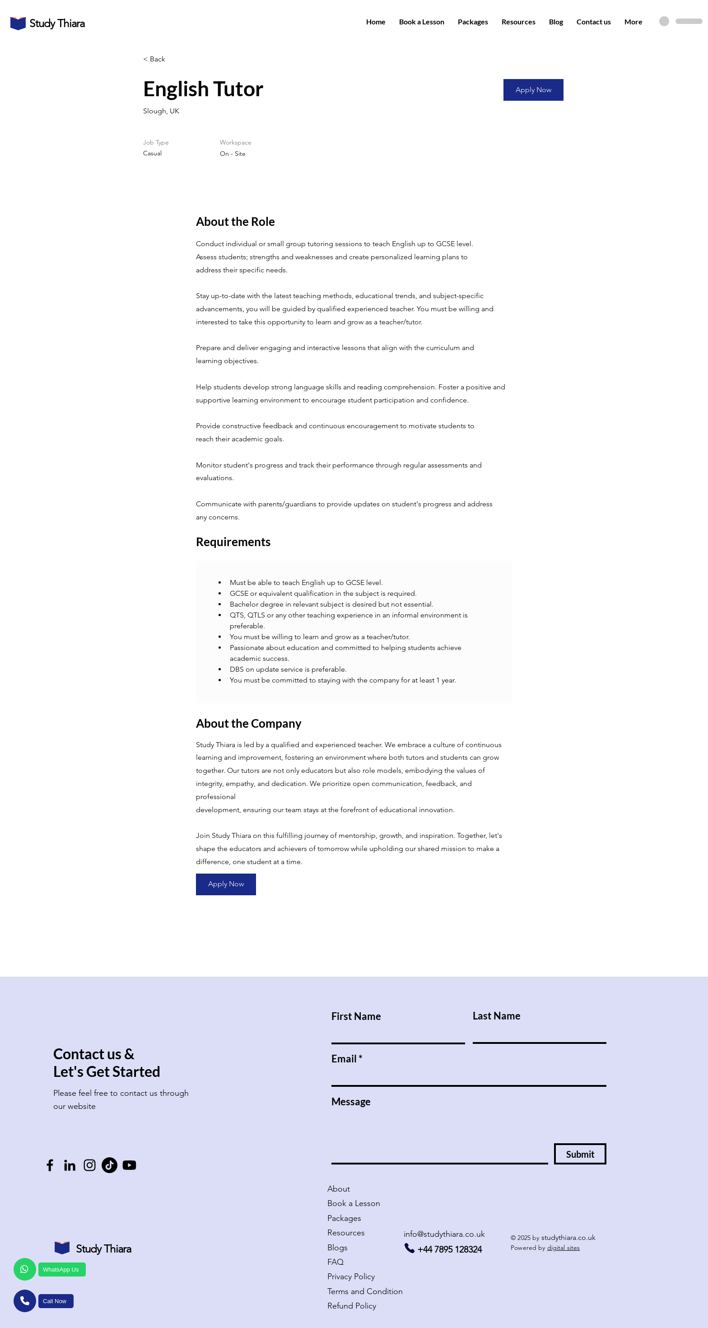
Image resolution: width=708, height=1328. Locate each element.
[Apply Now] (533, 90)
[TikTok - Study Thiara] (109, 1165)
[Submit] (580, 1153)
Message (351, 1102)
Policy (351, 1276)
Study (43, 23)
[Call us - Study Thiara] (409, 1248)
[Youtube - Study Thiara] (129, 1165)
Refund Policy (351, 1306)
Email (344, 1059)
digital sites (563, 1248)
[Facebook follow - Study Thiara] (50, 1165)
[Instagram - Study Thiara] (90, 1165)
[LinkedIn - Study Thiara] (70, 1165)
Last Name (497, 1016)
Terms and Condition (365, 1291)
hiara (73, 23)
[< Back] (175, 59)
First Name (356, 1016)
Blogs (337, 1248)
